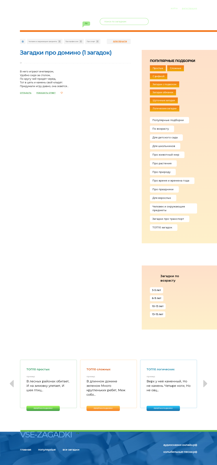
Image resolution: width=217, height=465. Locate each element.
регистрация (189, 8)
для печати (120, 41)
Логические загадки (165, 108)
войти (174, 8)
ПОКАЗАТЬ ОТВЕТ (46, 93)
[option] (48, 385)
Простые (158, 68)
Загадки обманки (163, 92)
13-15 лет (157, 314)
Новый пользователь (178, 19)
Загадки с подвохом (164, 84)
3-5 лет (156, 290)
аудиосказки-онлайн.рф (180, 445)
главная (25, 8)
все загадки (71, 8)
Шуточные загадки (164, 100)
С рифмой (159, 76)
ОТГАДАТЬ (25, 93)
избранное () (181, 25)
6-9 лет (156, 298)
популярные (47, 8)
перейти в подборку (43, 408)
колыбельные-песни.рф (180, 451)
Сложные (175, 68)
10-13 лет (158, 306)
